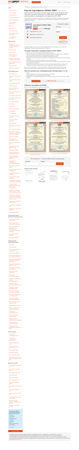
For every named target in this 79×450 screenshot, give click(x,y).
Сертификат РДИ (12, 123)
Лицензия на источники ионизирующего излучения (15, 59)
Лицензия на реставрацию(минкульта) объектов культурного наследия (14, 45)
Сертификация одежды (14, 212)
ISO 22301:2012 (12, 106)
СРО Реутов (27, 7)
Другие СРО (11, 28)
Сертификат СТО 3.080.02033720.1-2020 (13, 139)
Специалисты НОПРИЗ (14, 237)
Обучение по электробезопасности (13, 312)
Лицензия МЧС (12, 52)
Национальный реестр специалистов (14, 220)
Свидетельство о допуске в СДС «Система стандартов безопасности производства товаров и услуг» (15, 197)
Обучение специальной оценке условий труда (14, 308)
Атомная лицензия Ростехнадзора (13, 55)
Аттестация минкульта (13, 352)
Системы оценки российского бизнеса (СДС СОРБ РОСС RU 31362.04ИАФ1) (14, 186)
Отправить (63, 37)
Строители (11, 244)
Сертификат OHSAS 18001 (14, 83)
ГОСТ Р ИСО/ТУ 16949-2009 (14, 95)
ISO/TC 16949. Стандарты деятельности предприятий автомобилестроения (15, 133)
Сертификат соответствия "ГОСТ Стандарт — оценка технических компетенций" (15, 191)
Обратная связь (18, 439)
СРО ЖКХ (11, 26)
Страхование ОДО (13, 375)
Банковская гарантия (13, 377)
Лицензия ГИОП (12, 50)
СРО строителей (12, 12)
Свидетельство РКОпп (13, 136)
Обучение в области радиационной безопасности (15, 284)
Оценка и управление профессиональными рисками (13, 157)
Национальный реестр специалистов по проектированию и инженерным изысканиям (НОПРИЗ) (14, 229)
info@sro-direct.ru (67, 2)
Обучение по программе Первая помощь (14, 302)
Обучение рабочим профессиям (13, 272)
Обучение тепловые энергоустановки (13, 316)
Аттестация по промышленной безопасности (12, 339)
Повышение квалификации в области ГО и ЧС (15, 264)
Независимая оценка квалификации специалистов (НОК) (15, 327)
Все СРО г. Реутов (12, 10)
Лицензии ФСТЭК (12, 65)
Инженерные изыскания (14, 253)
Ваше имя (58, 26)
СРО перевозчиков (13, 30)
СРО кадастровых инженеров (13, 37)
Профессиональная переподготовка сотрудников (15, 319)
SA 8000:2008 (12, 104)
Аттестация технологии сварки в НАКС (14, 347)
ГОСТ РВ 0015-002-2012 (14, 101)
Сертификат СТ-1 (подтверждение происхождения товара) (14, 162)
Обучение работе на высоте (15, 305)
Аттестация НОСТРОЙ (13, 350)
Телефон (58, 31)
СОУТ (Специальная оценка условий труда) (15, 397)
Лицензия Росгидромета (14, 68)
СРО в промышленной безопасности (14, 34)
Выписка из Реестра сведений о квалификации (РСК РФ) (14, 402)
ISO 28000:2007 (12, 111)
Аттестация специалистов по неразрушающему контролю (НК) (15, 358)
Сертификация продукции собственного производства (15, 181)
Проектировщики (13, 247)
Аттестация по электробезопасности (13, 335)
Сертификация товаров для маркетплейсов (15, 202)
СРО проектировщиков (14, 17)
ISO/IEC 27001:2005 (13, 85)
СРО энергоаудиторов (14, 20)
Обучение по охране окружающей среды (13, 288)
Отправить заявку (15, 431)
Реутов (60, 2)
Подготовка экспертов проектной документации (14, 299)
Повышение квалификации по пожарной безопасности (15, 256)
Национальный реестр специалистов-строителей (14, 223)
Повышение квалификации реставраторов (15, 250)
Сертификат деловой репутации (13, 120)
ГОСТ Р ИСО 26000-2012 (14, 108)
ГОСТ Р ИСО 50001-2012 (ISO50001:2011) (14, 89)
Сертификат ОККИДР (13, 150)
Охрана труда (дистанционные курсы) (14, 275)
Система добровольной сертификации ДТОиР (14, 153)
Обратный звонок (36, 2)
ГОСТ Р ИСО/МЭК (12, 113)
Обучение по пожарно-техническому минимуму (14, 291)
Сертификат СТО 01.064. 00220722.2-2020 (14, 147)
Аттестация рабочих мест (14, 354)
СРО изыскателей (13, 15)
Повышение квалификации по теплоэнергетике (15, 295)
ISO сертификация (13, 73)
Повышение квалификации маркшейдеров (15, 268)
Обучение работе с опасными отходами (13, 323)
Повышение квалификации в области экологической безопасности (15, 260)
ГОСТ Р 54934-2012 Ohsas (14, 129)
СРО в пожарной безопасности (12, 23)
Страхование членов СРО (14, 372)
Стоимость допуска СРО (14, 380)
